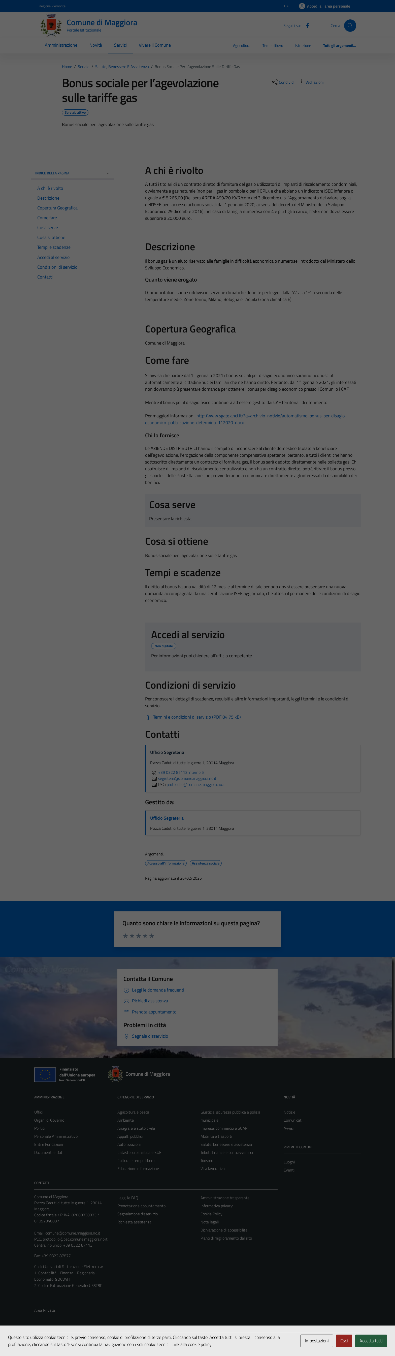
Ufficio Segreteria (167, 818)
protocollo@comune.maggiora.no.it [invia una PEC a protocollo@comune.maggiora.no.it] (196, 784)
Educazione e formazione (138, 1168)
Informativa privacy (217, 1206)
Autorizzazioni (129, 1144)
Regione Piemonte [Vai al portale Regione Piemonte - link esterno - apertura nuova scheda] (52, 6)
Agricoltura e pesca (133, 1112)
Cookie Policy (211, 1214)
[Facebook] (306, 25)
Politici (39, 1128)
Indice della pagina (72, 173)
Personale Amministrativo (56, 1136)
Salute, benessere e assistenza (226, 1144)
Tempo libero (272, 45)
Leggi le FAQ (127, 1198)
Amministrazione (61, 45)
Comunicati (293, 1120)
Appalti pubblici (130, 1136)
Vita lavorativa (213, 1168)
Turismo (207, 1160)
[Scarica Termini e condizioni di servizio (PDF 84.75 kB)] (193, 717)
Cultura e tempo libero (135, 1160)
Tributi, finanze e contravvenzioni (228, 1152)
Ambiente (125, 1120)
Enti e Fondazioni (48, 1144)
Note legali (210, 1222)
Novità (95, 45)
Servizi (120, 45)
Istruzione (303, 45)
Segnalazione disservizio (137, 1214)
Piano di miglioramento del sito (226, 1238)
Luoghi (289, 1162)
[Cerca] (350, 25)
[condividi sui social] (282, 82)
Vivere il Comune (155, 45)
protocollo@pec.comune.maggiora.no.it (75, 1239)
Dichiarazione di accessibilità (224, 1230)
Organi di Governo (49, 1120)
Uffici (38, 1112)
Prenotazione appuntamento (141, 1206)
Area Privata (44, 1310)
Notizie (289, 1112)
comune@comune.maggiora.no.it (72, 1233)
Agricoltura (241, 45)
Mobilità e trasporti (216, 1136)
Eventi (289, 1170)
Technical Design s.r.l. (68, 1342)
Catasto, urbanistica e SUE (139, 1152)
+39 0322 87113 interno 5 (177, 772)
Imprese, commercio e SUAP (224, 1128)
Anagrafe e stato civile (136, 1128)
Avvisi (288, 1128)
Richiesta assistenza (134, 1222)
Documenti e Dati (48, 1152)
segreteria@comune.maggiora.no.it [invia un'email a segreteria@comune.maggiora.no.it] (183, 778)
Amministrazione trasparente (225, 1198)
